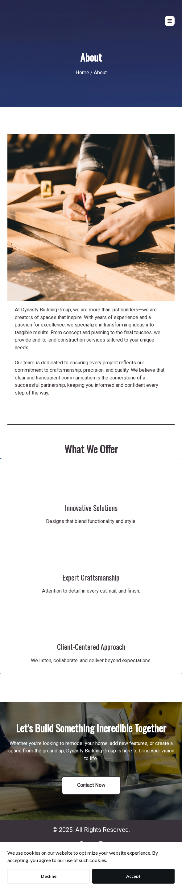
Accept (133, 876)
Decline (48, 876)
